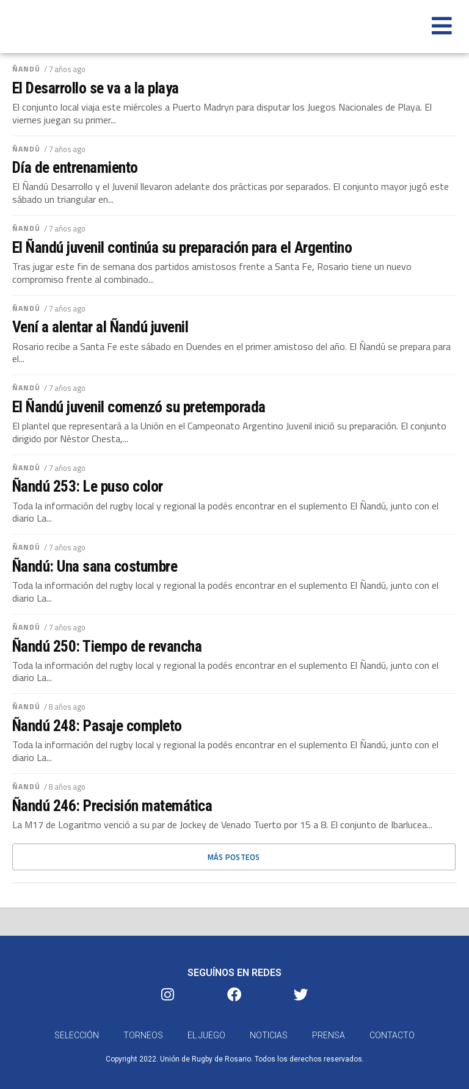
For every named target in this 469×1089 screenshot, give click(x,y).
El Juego (206, 1036)
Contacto (392, 1036)
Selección (76, 1036)
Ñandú (26, 69)
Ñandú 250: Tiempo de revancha (107, 646)
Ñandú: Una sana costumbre (94, 566)
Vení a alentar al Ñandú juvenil (100, 326)
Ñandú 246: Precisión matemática (112, 805)
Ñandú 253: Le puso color (87, 486)
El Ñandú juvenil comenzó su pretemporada (139, 406)
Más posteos (234, 857)
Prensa (328, 1036)
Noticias (269, 1036)
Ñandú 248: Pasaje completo (97, 725)
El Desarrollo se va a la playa (95, 88)
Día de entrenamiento (75, 167)
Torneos (143, 1036)
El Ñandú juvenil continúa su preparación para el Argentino (182, 247)
